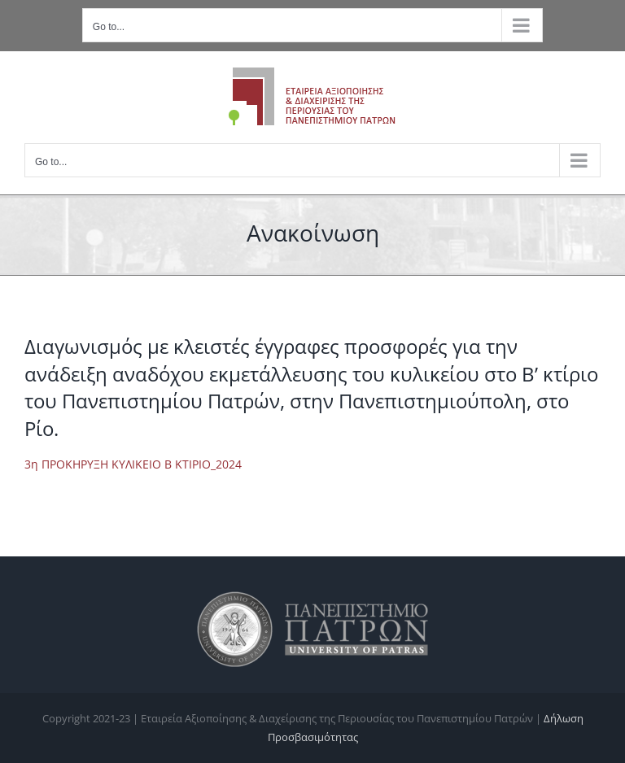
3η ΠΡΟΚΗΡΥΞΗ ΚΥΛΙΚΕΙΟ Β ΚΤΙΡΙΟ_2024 (133, 464)
